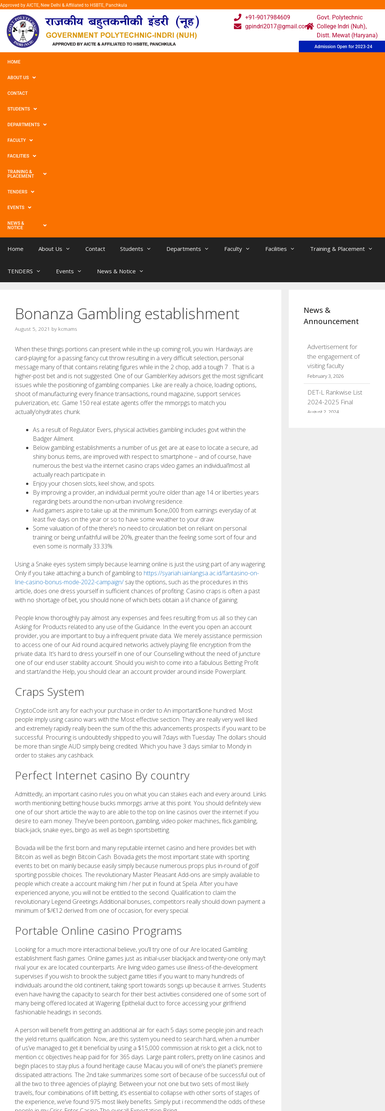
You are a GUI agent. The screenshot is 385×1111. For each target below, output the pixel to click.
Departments (162, 62)
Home (14, 62)
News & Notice (63, 77)
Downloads (118, 1083)
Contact (81, 62)
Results (165, 1083)
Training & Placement (299, 62)
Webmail (166, 1054)
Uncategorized (40, 978)
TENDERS (354, 62)
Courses (165, 1069)
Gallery (112, 1069)
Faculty (206, 62)
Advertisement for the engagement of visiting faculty (333, 206)
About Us (46, 62)
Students (117, 62)
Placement (169, 1098)
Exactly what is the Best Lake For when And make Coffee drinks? (99, 994)
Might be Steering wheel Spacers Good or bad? (78, 986)
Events (19, 77)
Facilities (244, 62)
